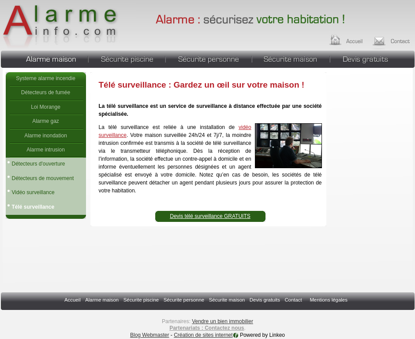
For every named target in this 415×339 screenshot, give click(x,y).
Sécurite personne (208, 58)
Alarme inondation (45, 136)
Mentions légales (328, 299)
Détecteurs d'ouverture (38, 164)
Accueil (354, 38)
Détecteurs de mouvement (43, 178)
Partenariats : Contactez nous (206, 328)
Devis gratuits (372, 58)
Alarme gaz (45, 121)
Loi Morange (45, 107)
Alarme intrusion (45, 150)
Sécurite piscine (126, 58)
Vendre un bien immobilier (222, 321)
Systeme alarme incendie (45, 78)
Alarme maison (44, 58)
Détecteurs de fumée (45, 92)
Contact (293, 299)
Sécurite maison (291, 58)
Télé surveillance (68, 24)
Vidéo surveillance (33, 192)
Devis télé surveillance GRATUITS (210, 216)
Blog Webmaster (149, 335)
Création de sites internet (203, 335)
